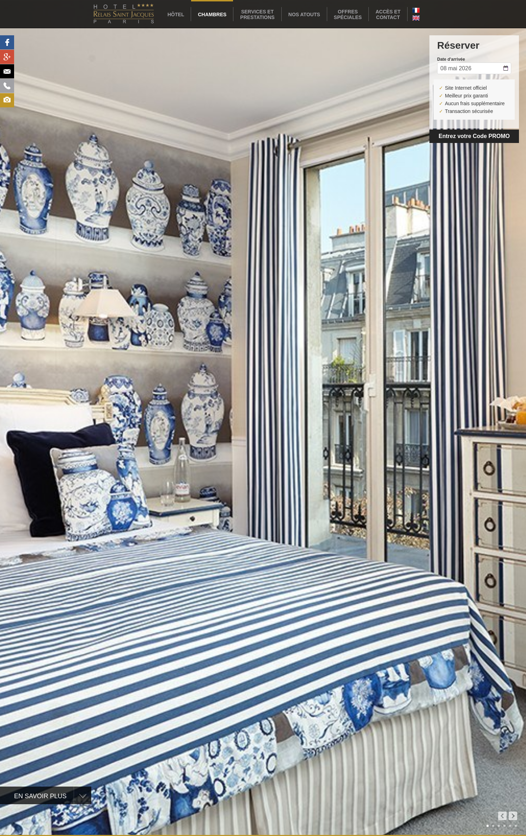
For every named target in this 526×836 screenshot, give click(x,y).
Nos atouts (304, 14)
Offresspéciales (348, 14)
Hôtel (175, 14)
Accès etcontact (387, 14)
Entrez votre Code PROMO (474, 136)
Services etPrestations (257, 14)
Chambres (212, 14)
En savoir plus (40, 796)
